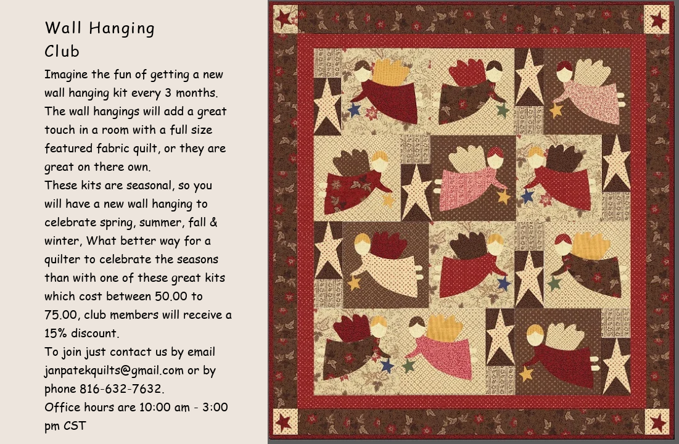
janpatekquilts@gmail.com (114, 370)
